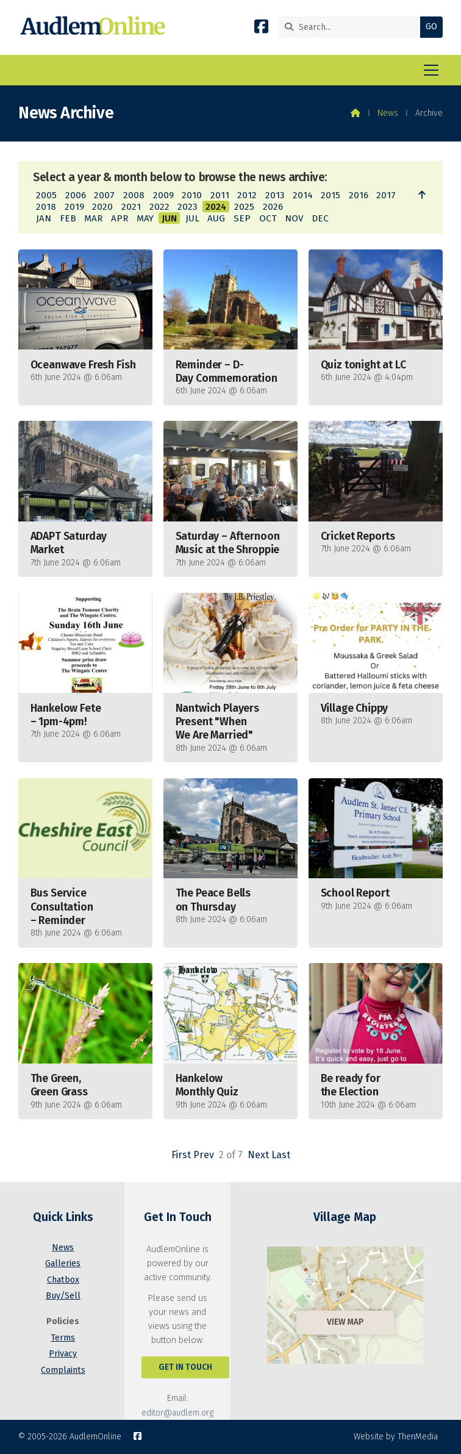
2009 (163, 195)
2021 (131, 206)
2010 (192, 195)
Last (280, 1155)
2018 (46, 206)
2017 (386, 195)
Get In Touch (185, 1367)
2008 (134, 195)
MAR (93, 218)
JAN (43, 218)
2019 (74, 206)
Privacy (63, 1353)
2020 (102, 206)
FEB (68, 218)
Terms (63, 1338)
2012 (247, 195)
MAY (145, 218)
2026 (273, 206)
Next (258, 1155)
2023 (187, 206)
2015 (330, 195)
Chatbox (63, 1280)
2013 (274, 195)
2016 (358, 195)
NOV (294, 218)
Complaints (63, 1370)
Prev (203, 1155)
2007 (104, 195)
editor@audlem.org (177, 1413)
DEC (320, 218)
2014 (303, 195)
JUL (192, 218)
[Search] (352, 27)
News (387, 113)
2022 (159, 206)
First (181, 1155)
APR (119, 218)
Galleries (62, 1263)
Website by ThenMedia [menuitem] (396, 1436)
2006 (75, 195)
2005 (46, 195)
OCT (268, 218)
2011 (219, 195)
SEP (242, 218)
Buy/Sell (63, 1296)
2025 (244, 206)
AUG (216, 218)
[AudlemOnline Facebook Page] (261, 29)
